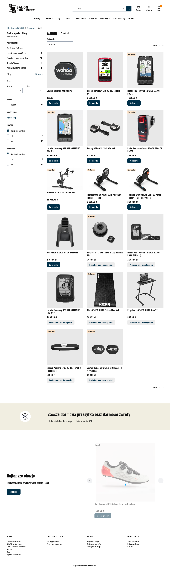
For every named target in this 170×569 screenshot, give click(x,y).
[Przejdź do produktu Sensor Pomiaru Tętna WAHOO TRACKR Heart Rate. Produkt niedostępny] (65, 347)
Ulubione (130, 546)
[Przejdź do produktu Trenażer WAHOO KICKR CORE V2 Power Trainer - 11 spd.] (105, 180)
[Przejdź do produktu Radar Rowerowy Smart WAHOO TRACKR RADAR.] (145, 128)
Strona (154, 45)
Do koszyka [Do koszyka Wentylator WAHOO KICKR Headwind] (53, 264)
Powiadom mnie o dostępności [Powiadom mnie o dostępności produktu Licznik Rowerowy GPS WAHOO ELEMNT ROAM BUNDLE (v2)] (141, 264)
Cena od (9, 86)
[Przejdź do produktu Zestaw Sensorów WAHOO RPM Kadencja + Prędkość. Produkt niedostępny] (105, 347)
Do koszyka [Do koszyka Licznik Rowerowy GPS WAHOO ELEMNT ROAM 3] (53, 160)
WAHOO (13, 104)
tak (12, 136)
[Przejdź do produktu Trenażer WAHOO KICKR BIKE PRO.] (65, 179)
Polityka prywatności (94, 544)
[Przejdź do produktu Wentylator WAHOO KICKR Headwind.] (65, 232)
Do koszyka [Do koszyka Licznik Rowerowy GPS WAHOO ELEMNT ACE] (93, 103)
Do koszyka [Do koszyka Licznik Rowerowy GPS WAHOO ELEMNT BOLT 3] (134, 103)
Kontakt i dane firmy (13, 541)
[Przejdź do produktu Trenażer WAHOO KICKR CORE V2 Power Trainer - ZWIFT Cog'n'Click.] (145, 180)
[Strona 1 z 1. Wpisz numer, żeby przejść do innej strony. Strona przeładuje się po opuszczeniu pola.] (159, 45)
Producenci (30, 28)
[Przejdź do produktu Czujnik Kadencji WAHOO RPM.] (65, 70)
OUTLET (13, 492)
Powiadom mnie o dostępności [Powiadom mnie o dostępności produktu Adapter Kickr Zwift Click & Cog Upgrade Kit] (101, 264)
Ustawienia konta (133, 544)
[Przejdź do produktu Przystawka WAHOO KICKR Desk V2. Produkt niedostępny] (145, 290)
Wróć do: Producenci (15, 48)
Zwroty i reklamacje (93, 546)
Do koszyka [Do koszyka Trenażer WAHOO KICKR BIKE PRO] (53, 207)
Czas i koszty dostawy (54, 544)
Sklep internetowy (84, 565)
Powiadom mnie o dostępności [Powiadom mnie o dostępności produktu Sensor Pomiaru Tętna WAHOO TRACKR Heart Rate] (60, 380)
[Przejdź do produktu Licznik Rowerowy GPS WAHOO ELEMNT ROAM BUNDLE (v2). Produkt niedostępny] (145, 232)
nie (12, 141)
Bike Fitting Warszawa (14, 544)
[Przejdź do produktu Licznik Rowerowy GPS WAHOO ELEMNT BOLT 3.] (145, 70)
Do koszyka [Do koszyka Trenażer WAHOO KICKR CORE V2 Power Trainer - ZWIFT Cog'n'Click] (134, 207)
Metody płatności (53, 541)
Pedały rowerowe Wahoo (24, 67)
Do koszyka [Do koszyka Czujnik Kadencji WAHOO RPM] (53, 103)
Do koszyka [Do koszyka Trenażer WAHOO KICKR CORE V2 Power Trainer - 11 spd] (93, 207)
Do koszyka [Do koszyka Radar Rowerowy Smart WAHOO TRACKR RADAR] (134, 160)
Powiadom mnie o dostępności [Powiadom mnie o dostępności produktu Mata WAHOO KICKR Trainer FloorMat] (101, 322)
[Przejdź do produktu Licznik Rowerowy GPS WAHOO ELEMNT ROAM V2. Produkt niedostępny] (65, 290)
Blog (8, 551)
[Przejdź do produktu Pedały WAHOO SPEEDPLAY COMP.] (105, 128)
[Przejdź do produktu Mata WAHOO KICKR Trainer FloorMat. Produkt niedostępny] (105, 290)
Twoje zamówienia (133, 541)
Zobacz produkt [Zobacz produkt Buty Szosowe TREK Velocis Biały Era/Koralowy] (103, 515)
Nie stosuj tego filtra (18, 130)
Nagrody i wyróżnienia (14, 554)
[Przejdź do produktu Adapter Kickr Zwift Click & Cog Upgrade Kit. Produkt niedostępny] (105, 232)
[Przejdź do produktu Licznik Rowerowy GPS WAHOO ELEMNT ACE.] (105, 70)
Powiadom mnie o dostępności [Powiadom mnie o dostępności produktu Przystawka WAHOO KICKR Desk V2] (141, 322)
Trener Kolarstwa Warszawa (16, 546)
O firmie (9, 549)
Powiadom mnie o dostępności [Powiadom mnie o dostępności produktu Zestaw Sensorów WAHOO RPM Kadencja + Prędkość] (101, 380)
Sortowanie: (51, 39)
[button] (128, 8)
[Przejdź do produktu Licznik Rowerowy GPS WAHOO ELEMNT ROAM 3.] (65, 128)
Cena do (29, 86)
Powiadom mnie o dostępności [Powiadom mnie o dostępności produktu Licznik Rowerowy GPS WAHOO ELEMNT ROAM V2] (60, 322)
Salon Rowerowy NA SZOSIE (15, 28)
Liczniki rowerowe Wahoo (24, 53)
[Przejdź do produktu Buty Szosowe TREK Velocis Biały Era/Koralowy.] (125, 472)
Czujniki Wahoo (24, 63)
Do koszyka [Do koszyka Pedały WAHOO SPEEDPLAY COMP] (93, 160)
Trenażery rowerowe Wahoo (24, 58)
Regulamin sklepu (93, 541)
